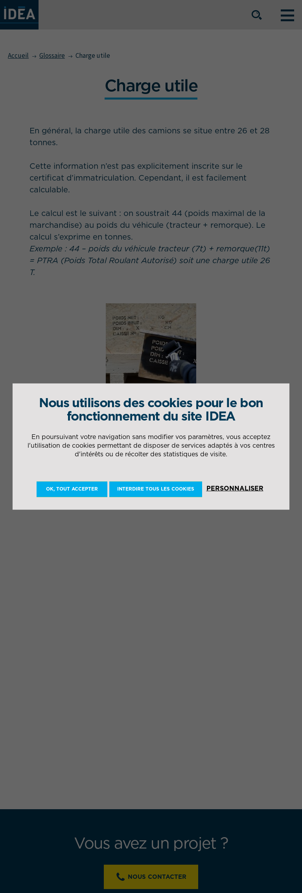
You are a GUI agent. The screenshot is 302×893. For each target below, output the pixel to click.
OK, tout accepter (72, 488)
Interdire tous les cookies (155, 488)
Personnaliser (234, 488)
